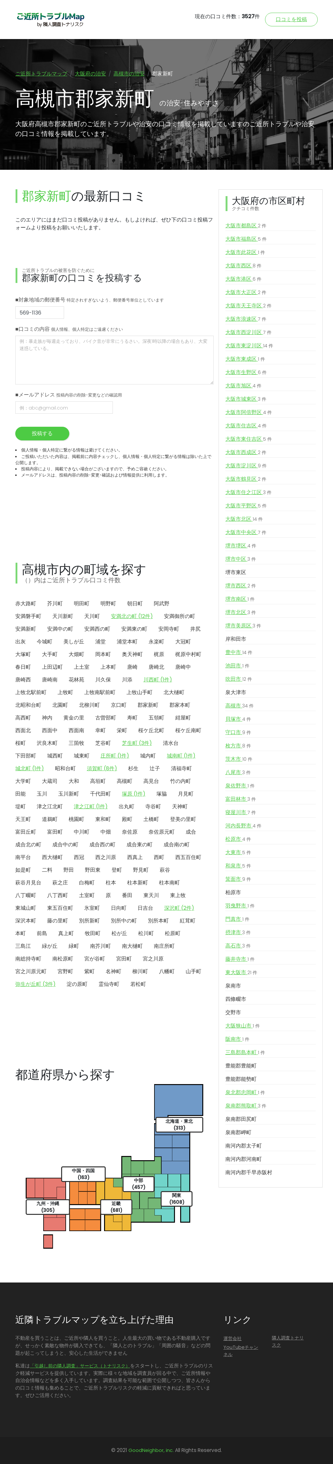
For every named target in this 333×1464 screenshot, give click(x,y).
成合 (191, 832)
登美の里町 (183, 819)
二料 (47, 870)
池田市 (237, 666)
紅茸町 (187, 920)
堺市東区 (235, 572)
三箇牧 (76, 743)
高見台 (151, 781)
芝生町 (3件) (137, 743)
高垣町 (98, 781)
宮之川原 (153, 958)
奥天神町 (132, 654)
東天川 (151, 895)
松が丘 (119, 933)
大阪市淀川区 (246, 466)
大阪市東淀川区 (249, 346)
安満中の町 (60, 629)
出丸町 (126, 806)
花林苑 (76, 679)
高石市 (238, 946)
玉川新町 (68, 794)
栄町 (122, 730)
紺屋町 (183, 717)
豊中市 (238, 653)
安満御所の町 (179, 616)
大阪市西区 (243, 266)
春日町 (23, 667)
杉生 (133, 768)
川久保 (103, 679)
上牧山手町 (140, 692)
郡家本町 (179, 705)
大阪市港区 (243, 279)
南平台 (23, 857)
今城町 (44, 641)
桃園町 (76, 819)
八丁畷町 (25, 895)
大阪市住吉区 (246, 426)
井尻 (195, 629)
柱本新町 (137, 882)
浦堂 (100, 641)
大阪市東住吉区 (248, 439)
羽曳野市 (240, 906)
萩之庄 (60, 882)
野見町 (141, 870)
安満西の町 (97, 629)
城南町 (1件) (181, 755)
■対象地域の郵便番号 (89, 300)
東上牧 (178, 895)
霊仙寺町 (109, 984)
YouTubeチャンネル (240, 1351)
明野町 (108, 603)
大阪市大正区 (245, 293)
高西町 (23, 717)
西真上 (135, 857)
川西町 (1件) (157, 679)
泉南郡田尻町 (241, 1119)
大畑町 (76, 654)
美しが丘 (73, 641)
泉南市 (233, 986)
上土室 (81, 667)
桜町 (20, 743)
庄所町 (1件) (114, 755)
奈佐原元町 (162, 832)
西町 (159, 857)
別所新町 (89, 920)
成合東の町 (140, 844)
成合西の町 (102, 844)
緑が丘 (50, 946)
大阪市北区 (244, 519)
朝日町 (135, 603)
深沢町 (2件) (179, 908)
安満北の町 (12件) (132, 616)
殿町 (127, 819)
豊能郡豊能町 (241, 1066)
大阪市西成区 (245, 453)
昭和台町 (65, 768)
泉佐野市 (240, 786)
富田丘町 (25, 832)
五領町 (156, 717)
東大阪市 (241, 973)
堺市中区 (240, 559)
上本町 (108, 667)
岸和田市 (235, 639)
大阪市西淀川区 (248, 333)
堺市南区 (240, 599)
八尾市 (238, 773)
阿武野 (161, 603)
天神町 (180, 806)
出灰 (20, 641)
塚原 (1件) (133, 794)
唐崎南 (50, 679)
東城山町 (25, 908)
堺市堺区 (240, 546)
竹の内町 (180, 781)
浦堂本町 (127, 641)
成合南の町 (177, 844)
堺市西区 (240, 586)
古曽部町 (105, 717)
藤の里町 (57, 920)
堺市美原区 (243, 626)
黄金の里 (73, 717)
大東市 (238, 853)
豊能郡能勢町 (241, 1079)
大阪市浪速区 (245, 319)
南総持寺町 (28, 958)
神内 (47, 717)
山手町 (193, 971)
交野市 (233, 1012)
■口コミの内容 (69, 329)
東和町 (103, 819)
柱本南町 (169, 882)
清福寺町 (181, 768)
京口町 (119, 705)
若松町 (138, 984)
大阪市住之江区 (248, 493)
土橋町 (151, 819)
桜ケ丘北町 (151, 730)
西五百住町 (188, 857)
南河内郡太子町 (243, 1146)
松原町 (172, 933)
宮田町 (124, 958)
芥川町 (55, 603)
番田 (127, 895)
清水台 (171, 743)
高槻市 (239, 706)
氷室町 (92, 908)
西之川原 (105, 857)
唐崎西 (23, 679)
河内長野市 (243, 826)
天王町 (23, 819)
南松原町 (62, 958)
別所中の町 (124, 920)
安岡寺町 (168, 629)
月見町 (185, 794)
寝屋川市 (240, 813)
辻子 (155, 768)
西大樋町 (52, 857)
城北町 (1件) (29, 768)
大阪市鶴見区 (245, 479)
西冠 (79, 857)
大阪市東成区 (245, 359)
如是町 (23, 870)
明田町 (81, 603)
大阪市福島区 (246, 239)
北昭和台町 (28, 705)
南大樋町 (132, 946)
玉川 (42, 794)
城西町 (55, 755)
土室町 (87, 895)
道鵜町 (50, 819)
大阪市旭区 (243, 386)
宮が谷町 (94, 958)
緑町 (74, 946)
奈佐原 (130, 832)
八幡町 (167, 971)
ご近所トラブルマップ (41, 73)
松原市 (238, 839)
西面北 (23, 730)
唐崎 (132, 667)
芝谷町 (103, 743)
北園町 (60, 705)
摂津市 (238, 933)
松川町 (146, 933)
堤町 (20, 806)
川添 (127, 679)
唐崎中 (183, 667)
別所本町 (158, 920)
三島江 (23, 946)
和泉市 (238, 866)
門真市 (237, 919)
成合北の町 (28, 844)
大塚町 (23, 654)
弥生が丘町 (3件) (35, 984)
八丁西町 (57, 895)
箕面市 (238, 879)
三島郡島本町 (245, 1053)
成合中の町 (65, 844)
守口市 (238, 733)
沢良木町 (47, 743)
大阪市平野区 (246, 506)
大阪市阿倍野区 (248, 413)
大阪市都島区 (245, 226)
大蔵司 (50, 781)
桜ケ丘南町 (188, 730)
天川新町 (62, 616)
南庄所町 (164, 946)
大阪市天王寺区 (248, 306)
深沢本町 (25, 920)
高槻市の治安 (129, 73)
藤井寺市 (240, 959)
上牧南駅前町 (99, 692)
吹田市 (238, 679)
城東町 (81, 755)
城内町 (148, 755)
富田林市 (240, 799)
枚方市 (238, 746)
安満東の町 (134, 629)
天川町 (92, 616)
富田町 (55, 832)
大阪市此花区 (245, 253)
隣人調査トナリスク (288, 1342)
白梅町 (87, 882)
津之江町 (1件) (91, 806)
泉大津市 (235, 692)
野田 (68, 870)
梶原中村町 (188, 654)
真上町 (66, 933)
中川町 (81, 832)
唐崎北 (156, 667)
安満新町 (25, 629)
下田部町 (25, 755)
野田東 (92, 870)
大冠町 (183, 641)
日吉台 (145, 908)
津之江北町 (50, 806)
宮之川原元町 (31, 971)
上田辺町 (52, 667)
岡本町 (103, 654)
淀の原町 (77, 984)
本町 (20, 933)
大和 (74, 781)
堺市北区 (240, 613)
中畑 (105, 832)
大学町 (23, 781)
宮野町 (65, 971)
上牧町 (65, 692)
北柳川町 (89, 705)
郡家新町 (148, 705)
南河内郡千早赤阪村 (248, 1172)
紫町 (89, 971)
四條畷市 (235, 999)
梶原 (159, 654)
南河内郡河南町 (243, 1159)
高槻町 (124, 781)
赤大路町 (25, 603)
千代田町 (100, 794)
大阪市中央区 (245, 533)
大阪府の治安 (90, 73)
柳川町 (140, 971)
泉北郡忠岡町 (245, 1093)
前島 (42, 933)
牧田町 (92, 933)
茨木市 (238, 759)
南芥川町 (100, 946)
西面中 (50, 730)
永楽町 (156, 641)
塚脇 (161, 794)
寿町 (132, 717)
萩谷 (165, 870)
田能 (20, 794)
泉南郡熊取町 (245, 1106)
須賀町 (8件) (102, 768)
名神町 (113, 971)
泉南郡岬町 (238, 1132)
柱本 (111, 882)
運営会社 (232, 1339)
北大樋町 (174, 692)
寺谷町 (153, 806)
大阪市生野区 (246, 373)
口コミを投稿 (291, 19)
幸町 (100, 730)
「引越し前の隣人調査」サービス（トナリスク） (80, 1366)
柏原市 (233, 892)
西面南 (76, 730)
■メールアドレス (68, 395)
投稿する (42, 433)
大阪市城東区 (245, 399)
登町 (117, 870)
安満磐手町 (28, 616)
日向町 (119, 908)
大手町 (50, 654)
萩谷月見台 (28, 882)
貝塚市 (238, 719)
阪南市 (237, 1039)
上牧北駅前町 (31, 692)
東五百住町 (60, 908)
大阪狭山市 (242, 1026)
